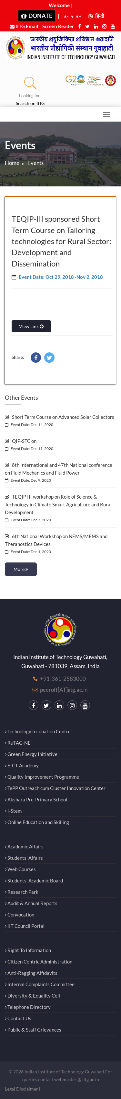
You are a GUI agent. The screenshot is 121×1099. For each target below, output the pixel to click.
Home (12, 163)
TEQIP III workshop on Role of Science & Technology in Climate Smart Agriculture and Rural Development (58, 504)
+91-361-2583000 (63, 678)
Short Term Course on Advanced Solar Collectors (59, 417)
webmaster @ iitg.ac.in (76, 1079)
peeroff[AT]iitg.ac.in (63, 689)
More (21, 569)
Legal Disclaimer (21, 1089)
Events (35, 163)
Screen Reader (58, 26)
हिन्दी (96, 16)
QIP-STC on (20, 441)
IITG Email (24, 26)
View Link (31, 326)
